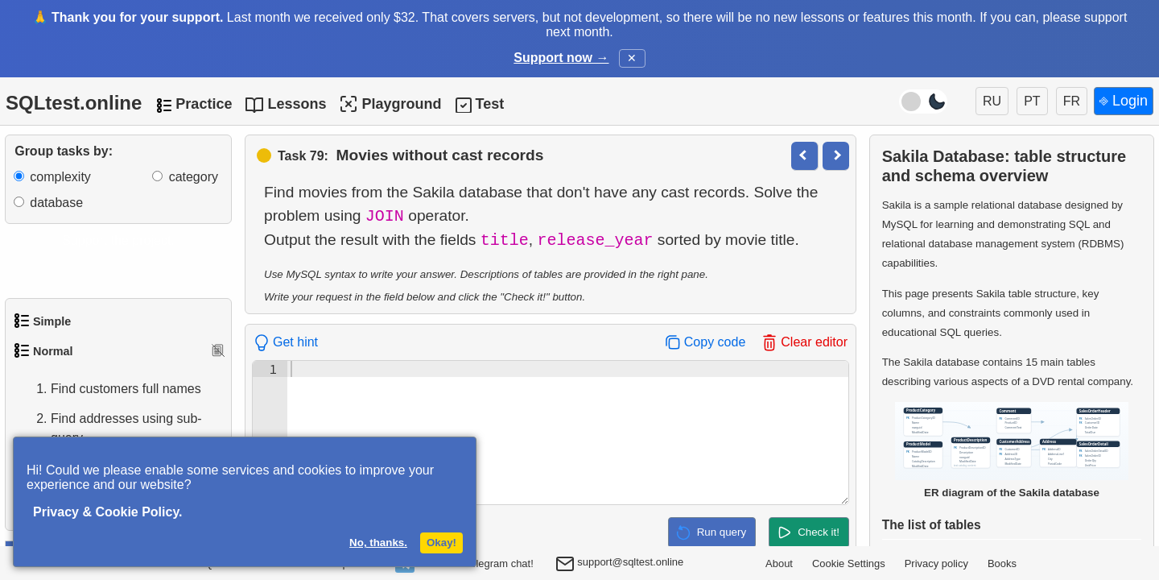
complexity (60, 177)
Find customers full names (110, 389)
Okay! (441, 542)
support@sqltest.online (619, 565)
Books (1002, 563)
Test (489, 104)
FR (1071, 101)
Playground (390, 104)
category (193, 177)
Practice (203, 104)
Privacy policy (936, 563)
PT (1032, 101)
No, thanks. (378, 542)
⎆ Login (1123, 101)
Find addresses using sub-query (110, 428)
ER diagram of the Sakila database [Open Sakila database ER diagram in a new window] (1011, 450)
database (56, 202)
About (779, 563)
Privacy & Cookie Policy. (108, 512)
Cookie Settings (848, 563)
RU (992, 101)
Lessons (296, 104)
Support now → (561, 57)
